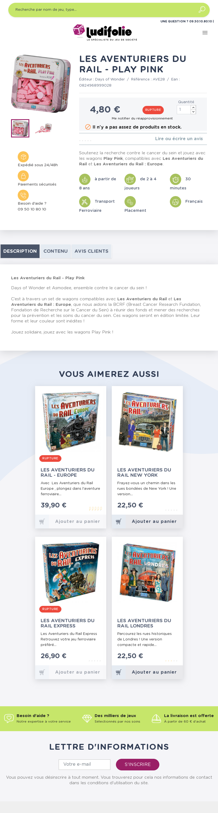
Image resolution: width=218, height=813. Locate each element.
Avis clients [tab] (91, 251)
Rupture (153, 110)
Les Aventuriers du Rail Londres (144, 623)
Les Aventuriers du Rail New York (144, 473)
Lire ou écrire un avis (179, 139)
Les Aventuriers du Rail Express (68, 623)
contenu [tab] (55, 251)
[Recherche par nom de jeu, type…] (109, 10)
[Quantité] (186, 109)
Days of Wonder (110, 79)
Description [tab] (20, 251)
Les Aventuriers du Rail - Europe (68, 473)
